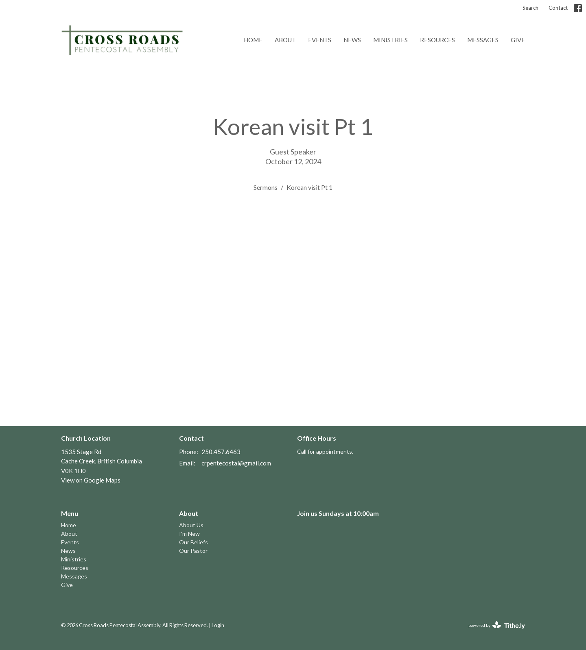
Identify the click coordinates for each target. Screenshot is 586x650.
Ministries (390, 39)
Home (253, 39)
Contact (558, 7)
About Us (191, 525)
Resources (437, 39)
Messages (483, 39)
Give (518, 39)
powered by (496, 625)
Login (218, 625)
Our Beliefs (193, 542)
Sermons (266, 187)
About (285, 39)
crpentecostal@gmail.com (236, 463)
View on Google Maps (90, 480)
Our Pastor (193, 550)
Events (319, 39)
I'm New (189, 533)
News (352, 39)
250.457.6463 (221, 451)
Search (530, 7)
